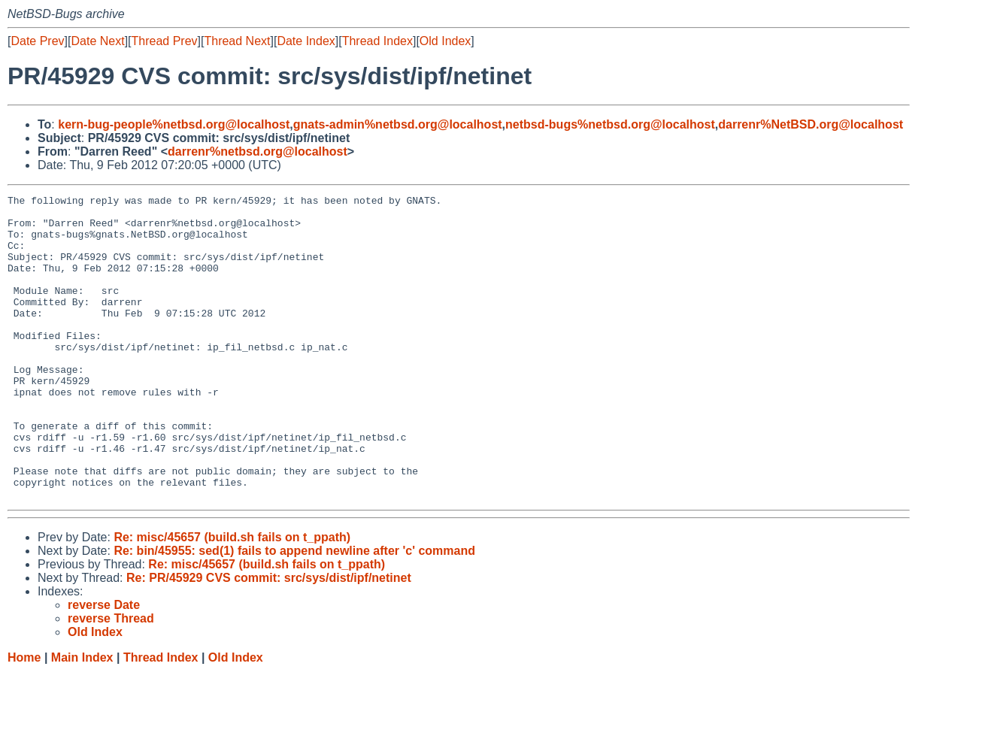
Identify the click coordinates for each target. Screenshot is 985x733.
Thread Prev (165, 41)
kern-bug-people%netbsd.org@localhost (173, 124)
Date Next (97, 41)
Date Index (306, 41)
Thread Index (377, 41)
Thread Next (237, 41)
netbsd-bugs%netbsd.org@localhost (610, 124)
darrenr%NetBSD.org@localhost (810, 124)
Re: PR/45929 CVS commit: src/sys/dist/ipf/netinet (268, 638)
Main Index (82, 718)
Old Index (445, 41)
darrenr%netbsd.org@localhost (257, 151)
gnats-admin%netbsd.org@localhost (397, 124)
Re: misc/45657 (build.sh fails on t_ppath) (232, 598)
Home (24, 718)
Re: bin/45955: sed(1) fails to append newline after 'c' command (294, 611)
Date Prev (37, 41)
